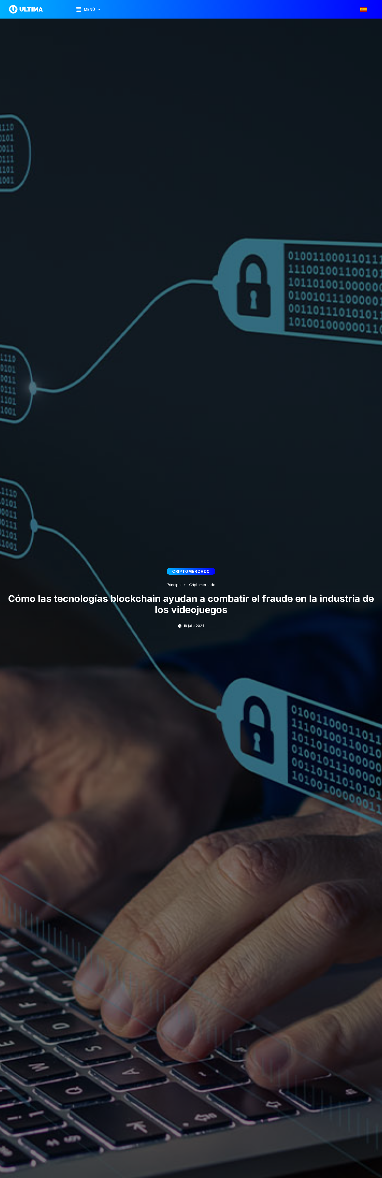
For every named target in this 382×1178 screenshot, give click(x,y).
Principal (174, 584)
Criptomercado (202, 584)
